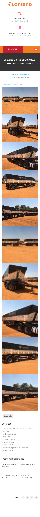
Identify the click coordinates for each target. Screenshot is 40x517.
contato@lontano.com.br (20, 21)
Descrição (8, 416)
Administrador (6, 85)
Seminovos (12, 49)
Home (13, 74)
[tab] (8, 416)
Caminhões (23, 74)
